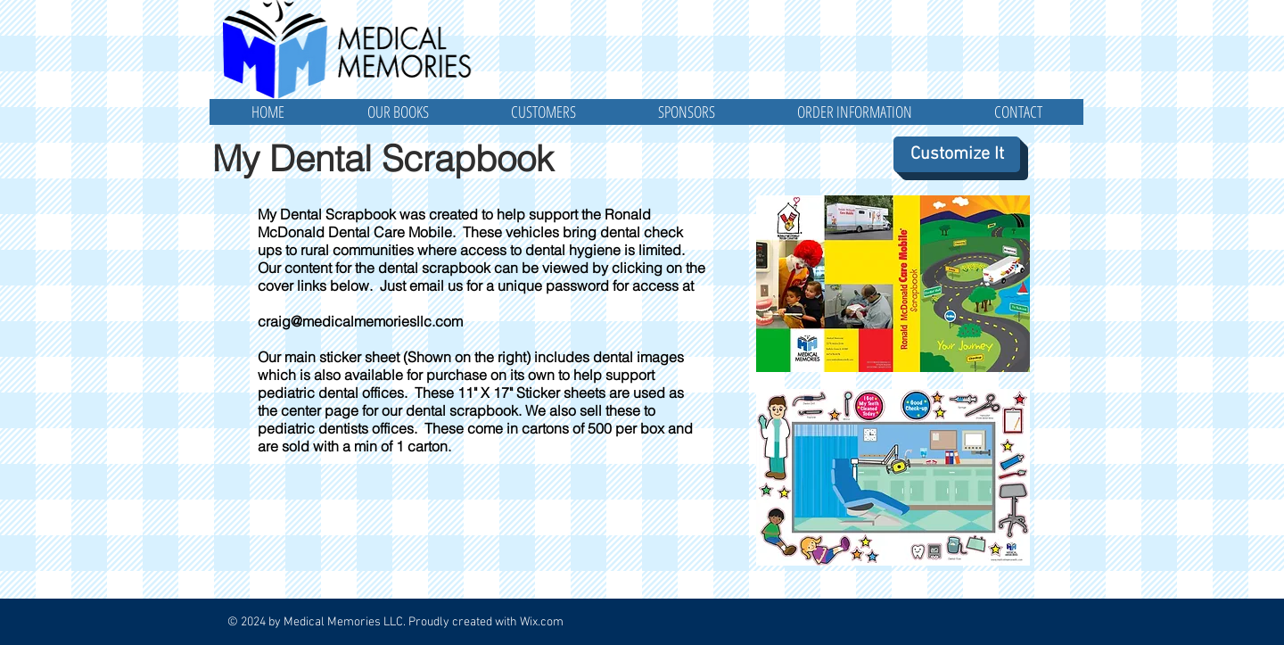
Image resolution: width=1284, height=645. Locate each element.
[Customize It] (956, 154)
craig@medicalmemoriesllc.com (360, 321)
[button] (397, 112)
